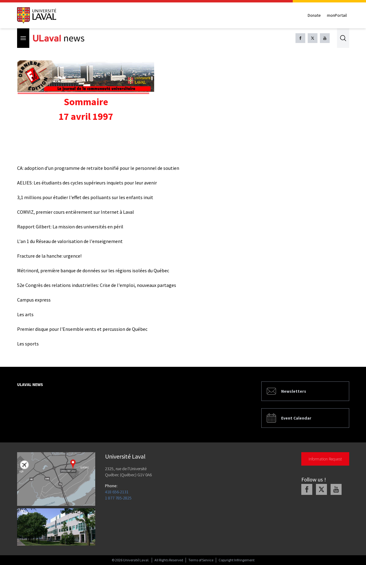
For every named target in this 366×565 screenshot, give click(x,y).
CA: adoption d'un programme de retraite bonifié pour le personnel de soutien (98, 168)
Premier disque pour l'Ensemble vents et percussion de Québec (82, 329)
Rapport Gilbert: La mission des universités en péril (70, 226)
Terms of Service (200, 560)
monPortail (337, 15)
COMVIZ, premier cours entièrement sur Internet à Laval (75, 212)
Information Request (325, 459)
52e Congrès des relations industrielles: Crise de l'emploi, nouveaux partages (96, 285)
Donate (314, 15)
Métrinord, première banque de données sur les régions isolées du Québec (93, 270)
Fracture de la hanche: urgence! (49, 256)
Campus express (34, 300)
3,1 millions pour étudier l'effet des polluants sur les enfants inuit (85, 197)
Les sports (28, 344)
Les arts (25, 314)
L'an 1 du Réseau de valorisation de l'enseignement (70, 241)
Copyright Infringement (237, 560)
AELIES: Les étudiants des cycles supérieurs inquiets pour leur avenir (87, 183)
